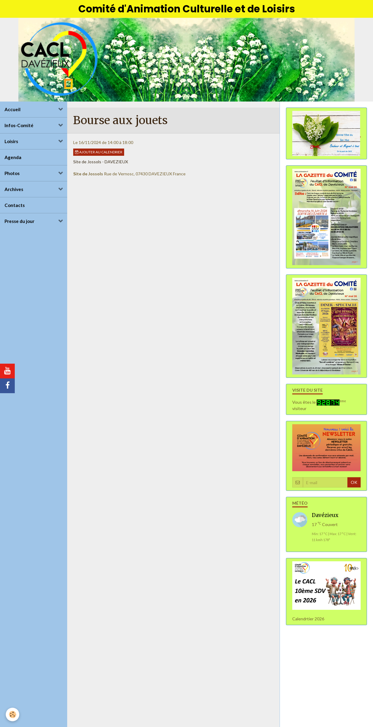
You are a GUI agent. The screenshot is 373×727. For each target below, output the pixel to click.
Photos (12, 174)
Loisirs (11, 142)
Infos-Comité (19, 126)
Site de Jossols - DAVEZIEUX (100, 162)
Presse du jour (19, 222)
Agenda (13, 158)
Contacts (15, 206)
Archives (14, 190)
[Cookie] (13, 714)
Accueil (12, 110)
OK (354, 483)
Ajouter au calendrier (98, 153)
